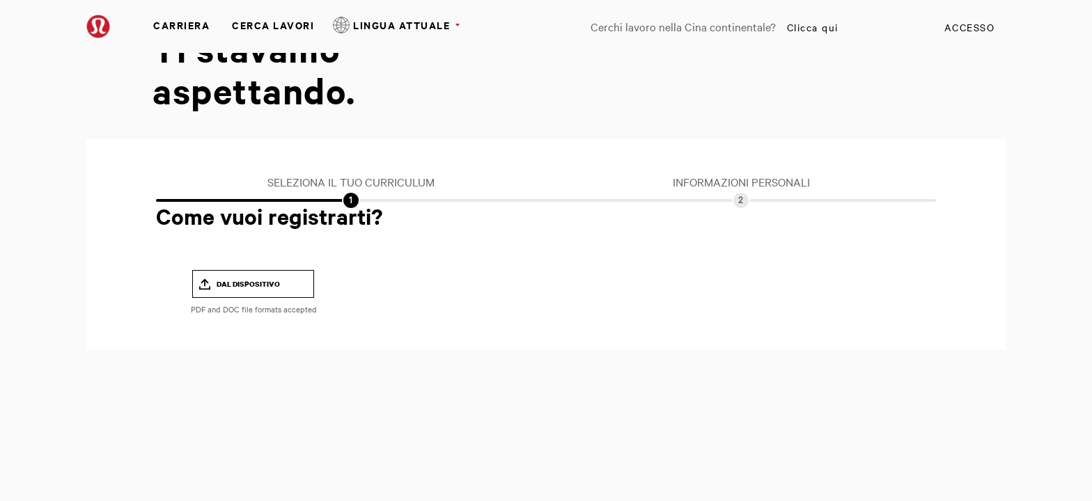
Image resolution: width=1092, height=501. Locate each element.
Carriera (181, 24)
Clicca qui (812, 27)
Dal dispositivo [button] (248, 284)
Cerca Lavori (273, 24)
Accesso (969, 27)
